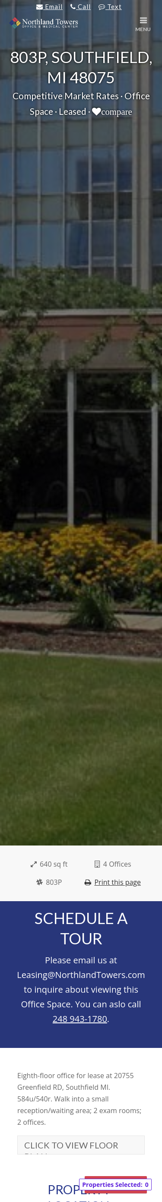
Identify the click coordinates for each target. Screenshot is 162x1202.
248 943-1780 (80, 1019)
